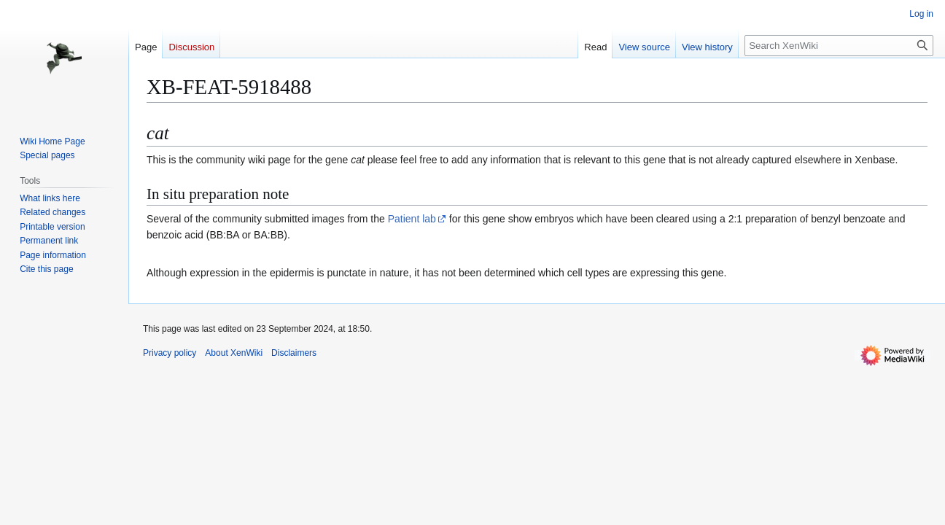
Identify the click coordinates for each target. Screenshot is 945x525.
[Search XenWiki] (838, 45)
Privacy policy (169, 353)
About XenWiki (233, 353)
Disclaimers (293, 353)
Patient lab (412, 219)
